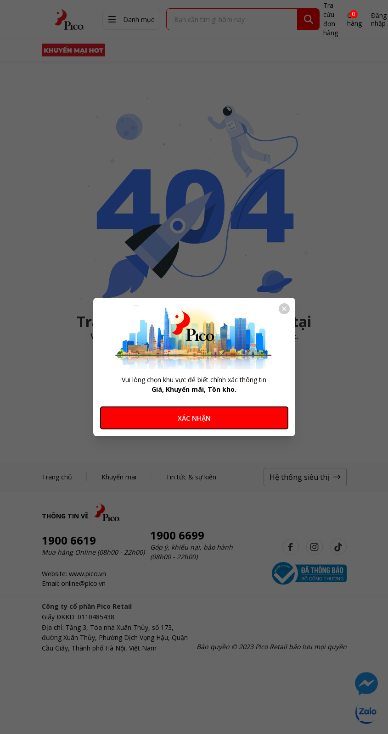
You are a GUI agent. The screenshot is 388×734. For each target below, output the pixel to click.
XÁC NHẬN (194, 418)
